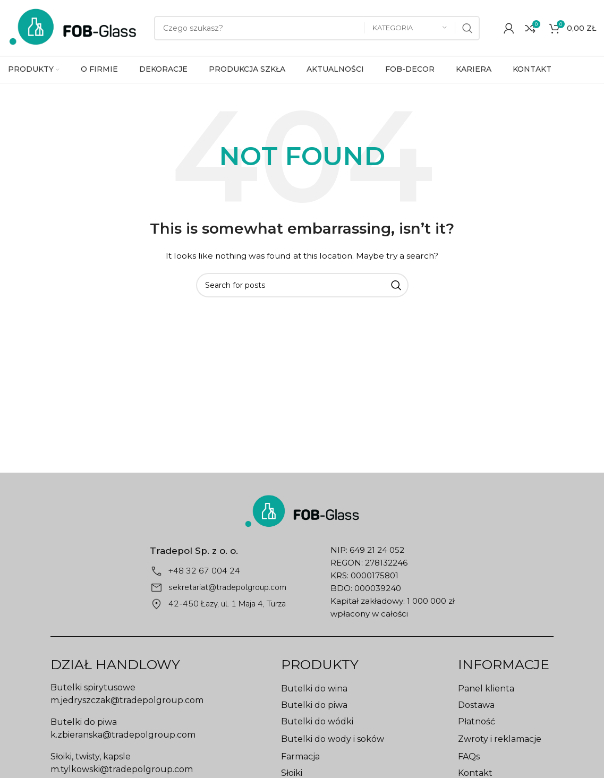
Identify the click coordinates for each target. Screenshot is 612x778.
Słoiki (291, 773)
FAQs (469, 756)
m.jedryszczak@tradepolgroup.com (126, 700)
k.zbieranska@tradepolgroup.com (123, 735)
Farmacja (300, 756)
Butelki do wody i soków (332, 739)
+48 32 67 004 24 (204, 571)
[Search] (317, 28)
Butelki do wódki (317, 721)
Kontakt (475, 773)
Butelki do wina (314, 688)
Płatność (476, 721)
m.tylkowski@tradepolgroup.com (121, 769)
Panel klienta (486, 688)
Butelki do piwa (314, 705)
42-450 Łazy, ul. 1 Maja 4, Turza (227, 604)
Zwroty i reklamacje (499, 739)
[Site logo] (73, 27)
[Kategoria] (409, 27)
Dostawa (476, 705)
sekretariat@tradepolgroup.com (227, 587)
